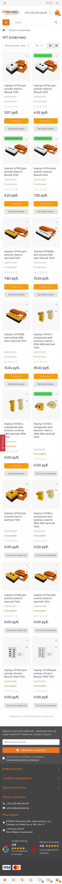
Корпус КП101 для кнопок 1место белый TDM (15, 89)
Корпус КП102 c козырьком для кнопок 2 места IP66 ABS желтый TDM (44, 520)
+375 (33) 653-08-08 (17, 803)
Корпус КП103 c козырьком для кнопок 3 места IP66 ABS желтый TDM (44, 341)
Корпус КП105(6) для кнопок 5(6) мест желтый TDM (15, 337)
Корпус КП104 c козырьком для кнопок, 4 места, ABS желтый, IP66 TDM (15, 430)
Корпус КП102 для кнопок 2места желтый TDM (15, 598)
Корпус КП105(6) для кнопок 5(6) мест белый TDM (44, 255)
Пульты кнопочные (19, 30)
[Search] (36, 22)
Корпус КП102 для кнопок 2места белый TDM (45, 89)
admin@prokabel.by (17, 808)
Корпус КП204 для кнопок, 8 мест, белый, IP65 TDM (15, 673)
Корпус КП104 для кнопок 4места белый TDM (45, 172)
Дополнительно (31, 787)
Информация (31, 768)
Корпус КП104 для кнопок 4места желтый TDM (15, 255)
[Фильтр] (2, 443)
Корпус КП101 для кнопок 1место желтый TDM (15, 516)
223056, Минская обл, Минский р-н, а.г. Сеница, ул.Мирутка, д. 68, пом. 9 (28, 823)
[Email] (31, 742)
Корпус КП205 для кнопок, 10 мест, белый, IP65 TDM (45, 673)
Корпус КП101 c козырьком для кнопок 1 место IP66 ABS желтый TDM (44, 430)
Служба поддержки (31, 778)
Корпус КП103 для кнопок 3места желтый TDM (45, 598)
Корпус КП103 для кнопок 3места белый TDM (15, 172)
